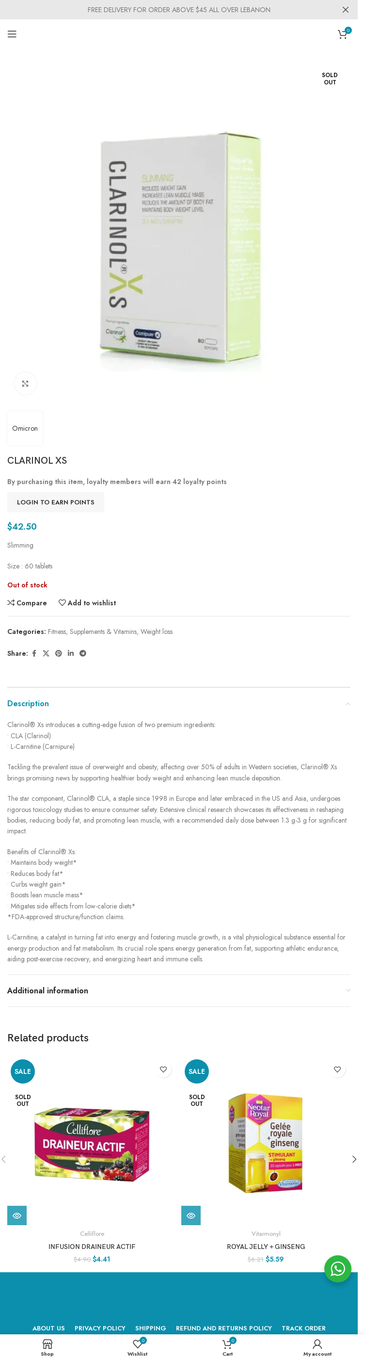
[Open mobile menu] (12, 34)
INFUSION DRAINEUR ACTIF (92, 1247)
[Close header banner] (345, 9)
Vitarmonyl (266, 1233)
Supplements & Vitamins (103, 631)
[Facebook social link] (34, 653)
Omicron (25, 428)
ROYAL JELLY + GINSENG (266, 1247)
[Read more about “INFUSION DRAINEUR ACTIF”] (17, 1215)
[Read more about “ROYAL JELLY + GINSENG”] (191, 1215)
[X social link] (46, 653)
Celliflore (92, 1233)
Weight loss (157, 631)
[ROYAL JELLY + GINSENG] (265, 1140)
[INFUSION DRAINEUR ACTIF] (91, 1140)
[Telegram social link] (83, 653)
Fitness (57, 631)
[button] (354, 1159)
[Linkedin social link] (71, 653)
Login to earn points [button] (56, 502)
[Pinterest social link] (58, 653)
